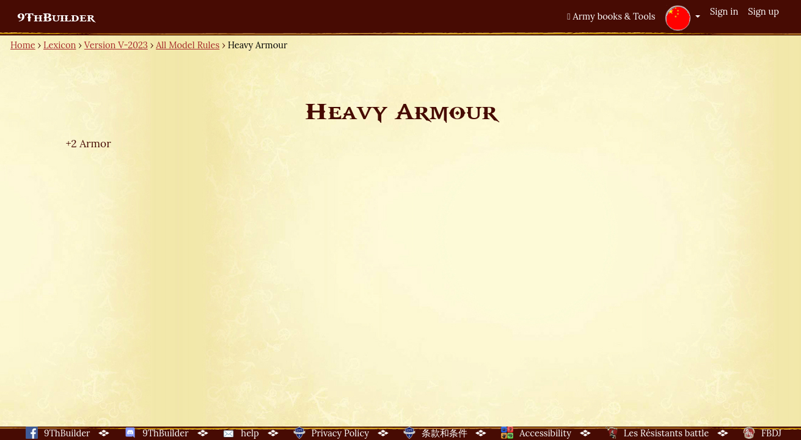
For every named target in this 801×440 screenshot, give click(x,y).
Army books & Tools (611, 16)
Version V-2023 (116, 45)
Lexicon (59, 45)
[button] (682, 17)
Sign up (763, 11)
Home (22, 45)
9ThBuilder (56, 18)
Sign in (724, 11)
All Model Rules (187, 45)
